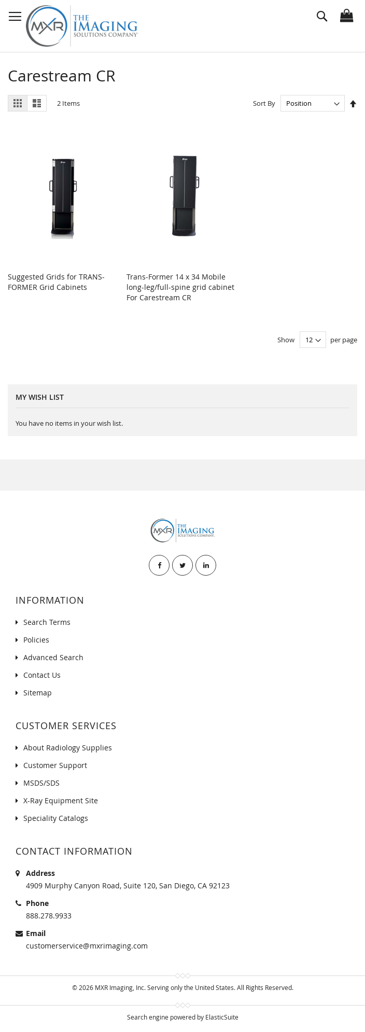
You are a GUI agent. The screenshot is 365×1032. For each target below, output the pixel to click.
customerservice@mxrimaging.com (87, 946)
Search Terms (47, 622)
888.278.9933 (49, 916)
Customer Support (55, 765)
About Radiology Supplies (67, 747)
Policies (36, 640)
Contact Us (42, 675)
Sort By (264, 103)
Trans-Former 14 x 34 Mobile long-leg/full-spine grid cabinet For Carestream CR (180, 287)
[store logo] (82, 26)
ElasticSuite (221, 1017)
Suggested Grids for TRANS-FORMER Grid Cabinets (56, 282)
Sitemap (37, 693)
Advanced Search (53, 657)
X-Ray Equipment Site (60, 800)
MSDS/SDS (41, 783)
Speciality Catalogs (55, 818)
